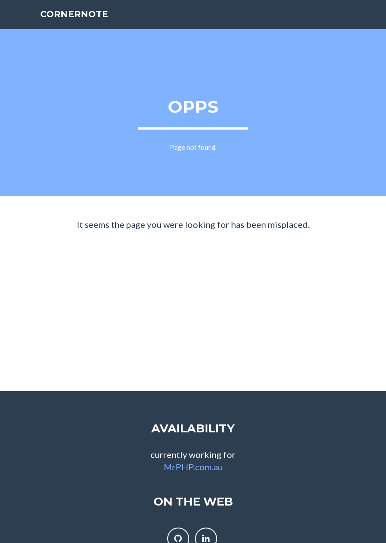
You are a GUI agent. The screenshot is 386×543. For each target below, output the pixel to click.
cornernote (82, 26)
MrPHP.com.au (193, 466)
